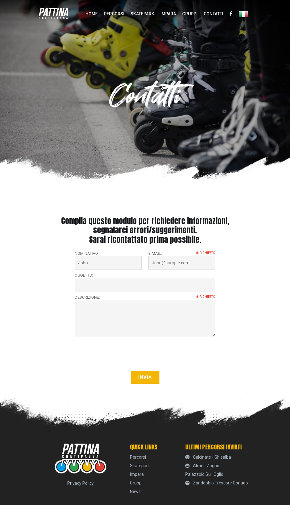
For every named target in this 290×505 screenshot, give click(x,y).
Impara (168, 13)
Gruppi (190, 13)
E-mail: (181, 253)
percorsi (114, 13)
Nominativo (86, 253)
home (91, 13)
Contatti (213, 13)
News (135, 491)
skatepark (142, 13)
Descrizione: (145, 297)
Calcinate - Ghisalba (208, 457)
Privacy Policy (80, 483)
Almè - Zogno (202, 465)
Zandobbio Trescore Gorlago (216, 482)
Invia (145, 377)
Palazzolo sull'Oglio (204, 474)
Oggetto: (84, 275)
